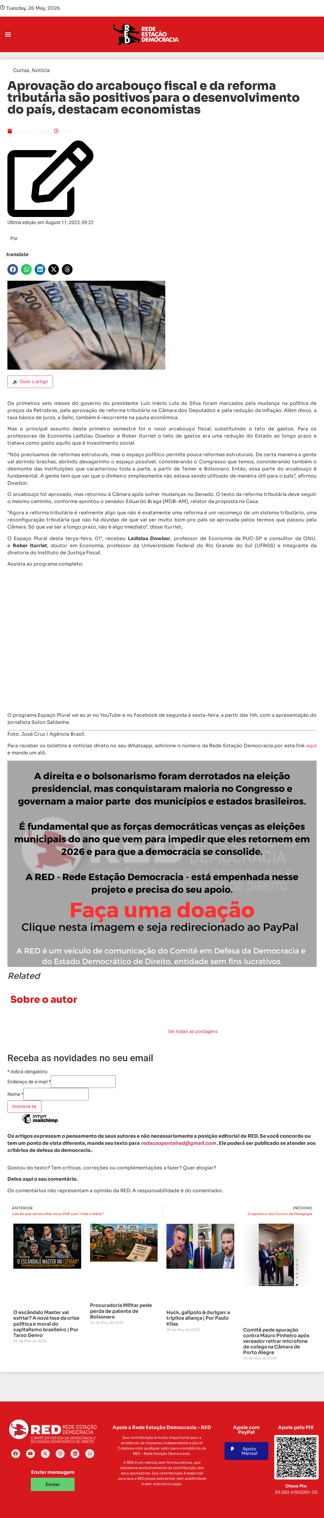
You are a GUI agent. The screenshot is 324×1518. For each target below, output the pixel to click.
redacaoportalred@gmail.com (178, 1143)
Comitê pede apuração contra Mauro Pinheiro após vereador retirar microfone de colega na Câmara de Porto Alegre (276, 1341)
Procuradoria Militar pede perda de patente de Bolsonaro (121, 1311)
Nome (15, 1094)
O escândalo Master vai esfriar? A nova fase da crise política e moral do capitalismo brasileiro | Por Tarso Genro (46, 1323)
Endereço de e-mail (29, 1082)
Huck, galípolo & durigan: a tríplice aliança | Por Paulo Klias (198, 1318)
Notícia (41, 70)
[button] (8, 34)
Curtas (21, 70)
